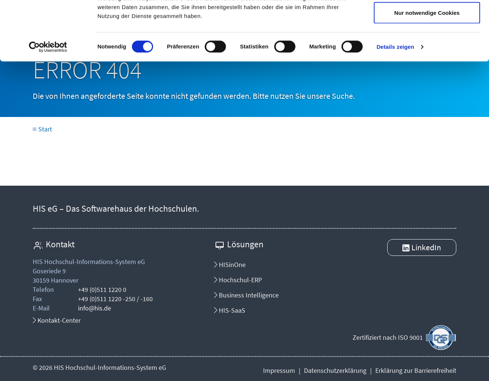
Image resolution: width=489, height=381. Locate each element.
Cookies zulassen (427, 19)
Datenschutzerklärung (335, 370)
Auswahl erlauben (427, 44)
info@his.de (94, 308)
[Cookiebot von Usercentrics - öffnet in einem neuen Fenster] (48, 102)
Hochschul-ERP (238, 280)
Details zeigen (395, 102)
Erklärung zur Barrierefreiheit (415, 370)
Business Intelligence (246, 295)
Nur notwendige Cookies (427, 68)
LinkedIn (426, 247)
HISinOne (230, 264)
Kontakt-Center (57, 320)
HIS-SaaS (229, 310)
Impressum (279, 370)
